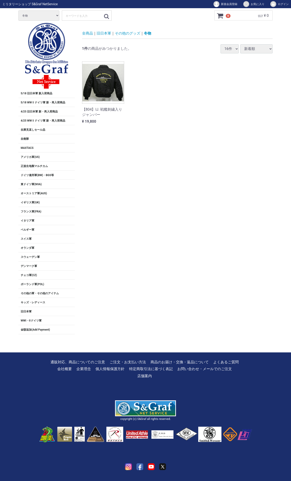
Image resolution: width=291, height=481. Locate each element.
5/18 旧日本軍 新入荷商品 (36, 93)
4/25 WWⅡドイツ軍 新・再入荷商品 (43, 120)
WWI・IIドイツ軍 (31, 320)
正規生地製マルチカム (34, 166)
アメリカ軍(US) (30, 157)
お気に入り (253, 4)
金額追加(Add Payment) (35, 329)
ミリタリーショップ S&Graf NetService (30, 4)
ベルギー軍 (27, 229)
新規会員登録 (225, 4)
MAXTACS (27, 148)
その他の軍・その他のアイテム (40, 293)
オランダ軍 (27, 247)
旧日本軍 (26, 311)
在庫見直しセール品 (33, 129)
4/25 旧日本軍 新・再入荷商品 (39, 111)
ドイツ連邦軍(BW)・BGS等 (37, 175)
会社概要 (64, 369)
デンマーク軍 (29, 266)
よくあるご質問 (226, 362)
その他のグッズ (127, 33)
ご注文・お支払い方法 (128, 362)
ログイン (279, 4)
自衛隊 (25, 138)
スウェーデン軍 (30, 257)
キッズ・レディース (33, 302)
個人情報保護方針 (110, 369)
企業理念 (83, 369)
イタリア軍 (27, 220)
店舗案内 (144, 376)
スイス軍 (26, 238)
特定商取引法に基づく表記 (151, 369)
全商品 (87, 33)
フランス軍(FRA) (31, 211)
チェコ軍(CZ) (29, 275)
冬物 (147, 33)
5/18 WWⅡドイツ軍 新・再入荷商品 (43, 102)
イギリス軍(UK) (30, 202)
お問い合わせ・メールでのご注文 (204, 369)
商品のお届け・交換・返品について (180, 362)
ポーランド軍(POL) (32, 284)
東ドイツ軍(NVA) (31, 184)
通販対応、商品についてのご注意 (77, 362)
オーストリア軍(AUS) (34, 193)
